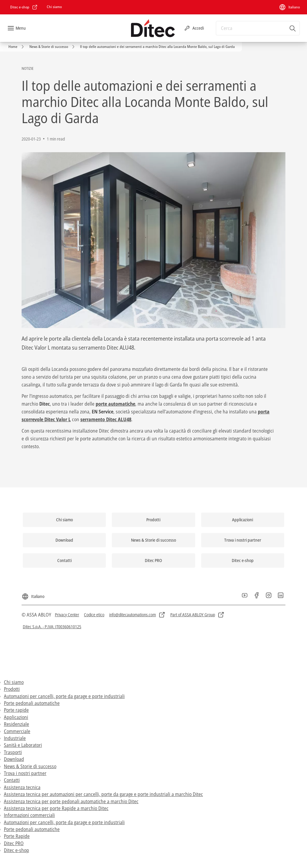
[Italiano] (289, 7)
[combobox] (258, 28)
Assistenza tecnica (22, 787)
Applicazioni (16, 717)
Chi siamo (14, 682)
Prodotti (12, 689)
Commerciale (17, 731)
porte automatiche (115, 404)
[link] (24, 7)
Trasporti (13, 752)
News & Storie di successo (30, 766)
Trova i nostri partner (25, 773)
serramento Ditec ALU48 (105, 419)
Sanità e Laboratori (23, 745)
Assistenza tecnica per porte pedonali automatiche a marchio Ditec (71, 801)
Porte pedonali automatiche (32, 703)
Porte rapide (16, 710)
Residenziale (16, 724)
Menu (21, 28)
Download (14, 759)
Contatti (12, 780)
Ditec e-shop (16, 850)
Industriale (15, 738)
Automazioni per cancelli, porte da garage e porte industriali (64, 696)
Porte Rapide (17, 836)
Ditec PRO (14, 843)
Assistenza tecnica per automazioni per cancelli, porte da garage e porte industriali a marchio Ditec (103, 794)
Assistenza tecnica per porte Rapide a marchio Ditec (56, 808)
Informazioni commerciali (29, 815)
